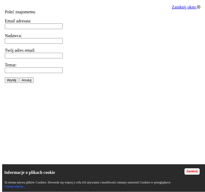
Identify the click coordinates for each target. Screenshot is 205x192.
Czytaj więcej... (14, 186)
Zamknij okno (186, 7)
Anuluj (26, 80)
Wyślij (11, 80)
